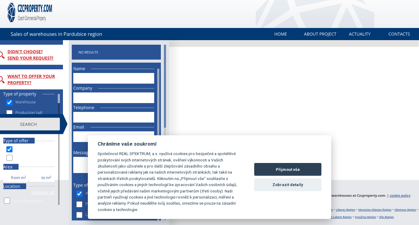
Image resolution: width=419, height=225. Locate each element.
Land (21, 123)
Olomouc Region (405, 210)
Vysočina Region (365, 217)
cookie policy (400, 195)
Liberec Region (345, 210)
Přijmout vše (288, 169)
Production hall (30, 113)
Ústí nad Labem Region (336, 217)
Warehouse (27, 102)
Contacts (399, 34)
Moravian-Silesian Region (374, 210)
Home (280, 34)
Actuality (359, 34)
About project (320, 34)
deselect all (49, 192)
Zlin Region (386, 217)
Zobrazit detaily (287, 184)
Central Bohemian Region (32, 204)
